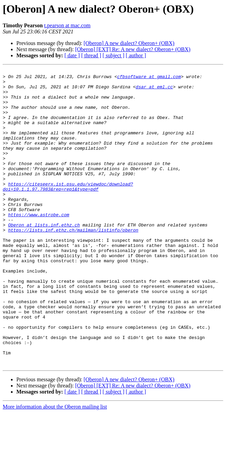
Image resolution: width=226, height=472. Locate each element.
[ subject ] (113, 55)
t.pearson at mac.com (67, 25)
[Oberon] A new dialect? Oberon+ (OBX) (129, 43)
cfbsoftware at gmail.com (149, 78)
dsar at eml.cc (154, 91)
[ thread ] (91, 55)
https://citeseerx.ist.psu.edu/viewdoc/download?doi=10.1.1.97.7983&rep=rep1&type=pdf (68, 210)
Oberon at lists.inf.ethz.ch (44, 256)
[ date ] (72, 55)
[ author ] (136, 55)
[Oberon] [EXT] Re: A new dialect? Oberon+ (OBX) (132, 49)
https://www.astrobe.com (38, 244)
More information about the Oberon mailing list (55, 466)
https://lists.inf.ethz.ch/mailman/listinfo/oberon (73, 263)
